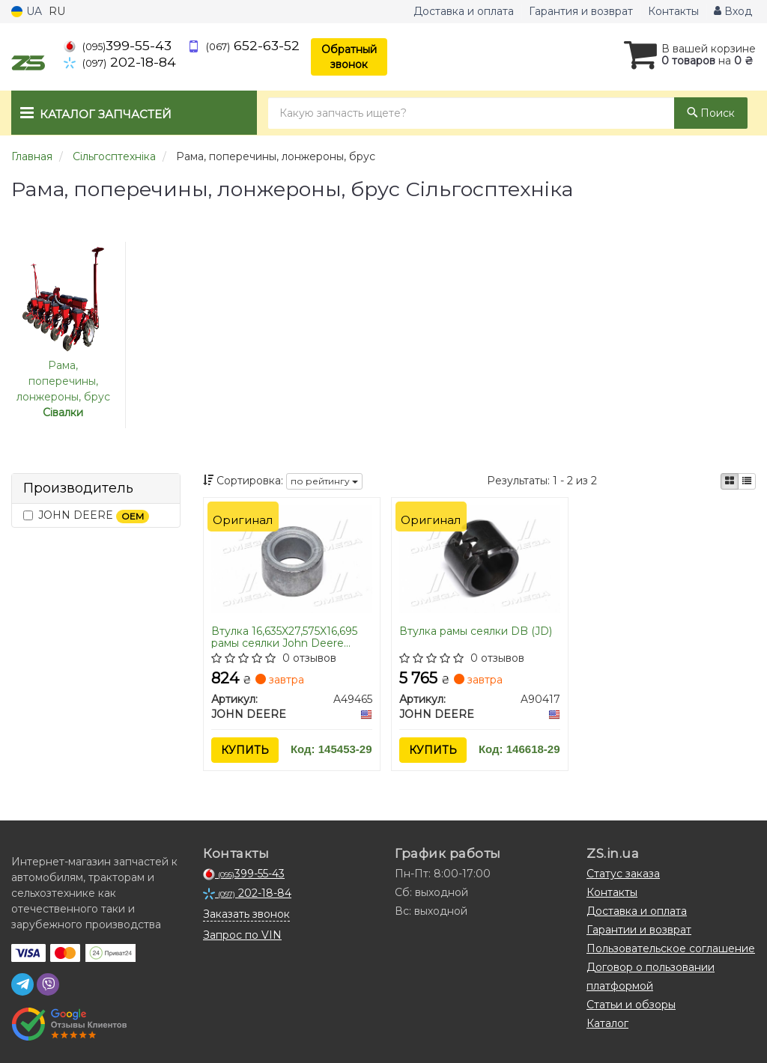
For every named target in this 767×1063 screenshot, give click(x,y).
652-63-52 (243, 45)
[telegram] (22, 984)
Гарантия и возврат (581, 11)
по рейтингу (324, 481)
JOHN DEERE (86, 515)
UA (26, 11)
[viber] (48, 984)
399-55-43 (118, 45)
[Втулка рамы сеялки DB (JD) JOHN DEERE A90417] (479, 557)
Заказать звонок (246, 914)
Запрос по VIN (242, 935)
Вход (733, 11)
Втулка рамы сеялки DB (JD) (475, 631)
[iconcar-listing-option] (747, 481)
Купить (245, 750)
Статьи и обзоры (631, 1004)
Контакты (673, 11)
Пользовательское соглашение (670, 948)
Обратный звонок (349, 57)
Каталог (607, 1023)
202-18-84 (120, 62)
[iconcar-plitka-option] (730, 481)
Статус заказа (623, 873)
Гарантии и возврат (638, 929)
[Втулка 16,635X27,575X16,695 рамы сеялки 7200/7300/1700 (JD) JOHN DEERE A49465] (291, 557)
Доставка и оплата (463, 11)
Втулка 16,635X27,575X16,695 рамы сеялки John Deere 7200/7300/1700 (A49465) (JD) (284, 636)
